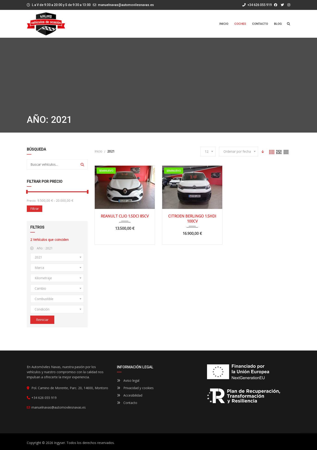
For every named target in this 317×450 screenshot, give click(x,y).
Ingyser (59, 443)
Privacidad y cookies (135, 388)
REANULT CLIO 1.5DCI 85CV (125, 216)
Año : (41, 248)
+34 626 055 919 (257, 5)
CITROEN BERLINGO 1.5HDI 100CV (192, 219)
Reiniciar (42, 319)
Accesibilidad (129, 395)
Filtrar (34, 208)
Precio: (31, 201)
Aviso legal (128, 380)
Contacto (127, 402)
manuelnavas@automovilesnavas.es (126, 5)
